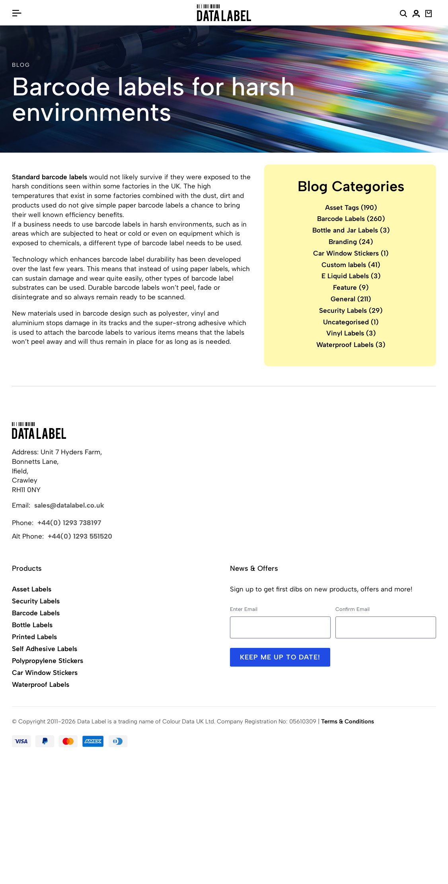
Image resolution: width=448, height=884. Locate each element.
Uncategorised (351, 322)
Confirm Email (352, 609)
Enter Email (243, 609)
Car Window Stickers (351, 253)
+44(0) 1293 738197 (69, 523)
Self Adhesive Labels (44, 649)
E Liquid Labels (351, 276)
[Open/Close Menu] (16, 12)
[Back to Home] (39, 430)
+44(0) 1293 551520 (80, 536)
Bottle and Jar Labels (351, 230)
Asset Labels (31, 589)
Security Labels (351, 310)
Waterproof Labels (351, 345)
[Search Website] (403, 14)
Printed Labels (34, 637)
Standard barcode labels (49, 177)
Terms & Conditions (347, 721)
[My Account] (416, 14)
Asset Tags (351, 207)
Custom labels (350, 265)
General (351, 299)
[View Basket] (428, 14)
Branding (351, 242)
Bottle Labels (32, 625)
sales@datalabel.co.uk (69, 505)
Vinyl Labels (351, 333)
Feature (351, 287)
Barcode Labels (351, 219)
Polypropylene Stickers (47, 661)
